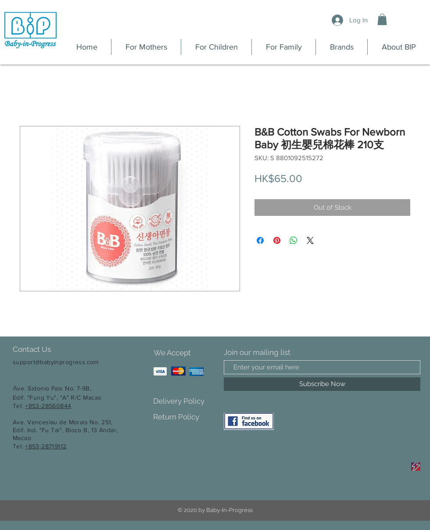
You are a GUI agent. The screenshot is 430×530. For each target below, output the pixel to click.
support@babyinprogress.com (56, 361)
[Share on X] (310, 240)
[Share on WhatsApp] (293, 240)
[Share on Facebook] (260, 240)
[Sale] (415, 466)
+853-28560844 (48, 405)
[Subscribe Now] (322, 384)
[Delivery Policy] (184, 401)
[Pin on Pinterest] (277, 240)
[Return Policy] (184, 417)
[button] (382, 19)
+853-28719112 (45, 446)
